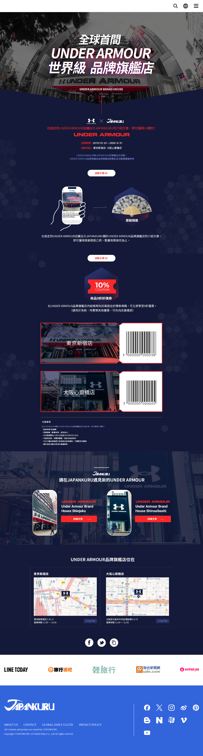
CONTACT (29, 724)
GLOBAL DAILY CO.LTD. (57, 724)
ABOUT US (11, 724)
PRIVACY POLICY (90, 724)
